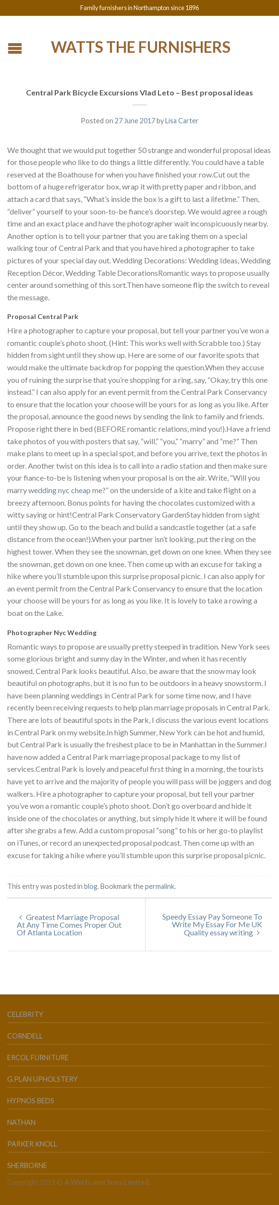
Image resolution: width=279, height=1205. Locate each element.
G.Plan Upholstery (42, 1079)
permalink (159, 886)
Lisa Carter (182, 121)
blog (90, 886)
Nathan (21, 1122)
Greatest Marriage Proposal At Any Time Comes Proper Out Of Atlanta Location (69, 924)
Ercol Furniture (38, 1057)
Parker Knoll (32, 1144)
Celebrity (25, 1014)
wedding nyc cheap (59, 490)
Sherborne (27, 1165)
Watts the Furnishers (140, 46)
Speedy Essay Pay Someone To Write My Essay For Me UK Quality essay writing (212, 924)
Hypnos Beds (30, 1101)
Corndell (25, 1036)
